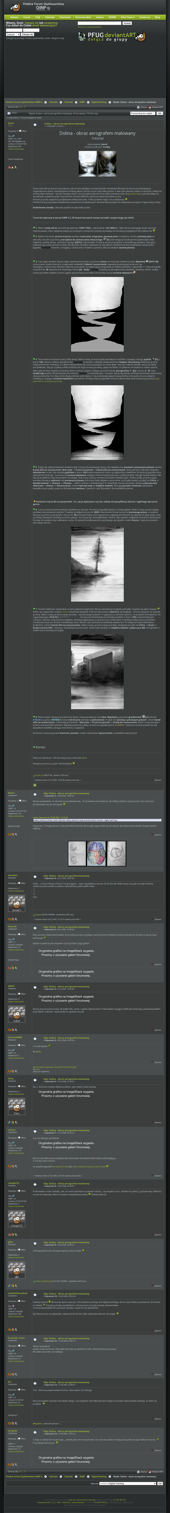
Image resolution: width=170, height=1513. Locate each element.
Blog (157, 17)
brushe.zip (38, 775)
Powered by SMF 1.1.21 (46, 1502)
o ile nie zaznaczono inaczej (81, 1499)
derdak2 (12, 875)
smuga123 (13, 1183)
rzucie (65, 611)
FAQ (38, 17)
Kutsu (11, 792)
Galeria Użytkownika (16, 149)
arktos (11, 1129)
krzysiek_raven (16, 1338)
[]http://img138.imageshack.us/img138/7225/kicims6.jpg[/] (54, 1067)
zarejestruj (50, 22)
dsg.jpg (37, 915)
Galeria (100, 17)
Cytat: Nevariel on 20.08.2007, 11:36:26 (50, 817)
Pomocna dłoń (83, 17)
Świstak (12, 926)
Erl (9, 1381)
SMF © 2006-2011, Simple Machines (71, 1502)
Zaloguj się (32, 22)
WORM (112, 17)
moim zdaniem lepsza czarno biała (89, 1166)
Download (65, 17)
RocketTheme (100, 1502)
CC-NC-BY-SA (119, 1499)
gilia (10, 1241)
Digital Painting (99, 102)
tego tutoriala (133, 193)
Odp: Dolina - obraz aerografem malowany (66, 793)
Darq (10, 1078)
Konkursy (145, 17)
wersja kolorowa (60, 1166)
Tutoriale (50, 17)
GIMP (82, 102)
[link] (84, 757)
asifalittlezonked (17, 1293)
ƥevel (11, 123)
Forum (26, 17)
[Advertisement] (68, 73)
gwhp (38, 1051)
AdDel (11, 986)
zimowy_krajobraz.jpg (42, 1281)
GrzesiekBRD (15, 1037)
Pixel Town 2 (127, 17)
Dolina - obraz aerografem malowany (65, 123)
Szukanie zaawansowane (89, 27)
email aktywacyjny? (44, 25)
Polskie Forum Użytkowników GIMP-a (24, 102)
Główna (14, 17)
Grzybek (12, 1430)
